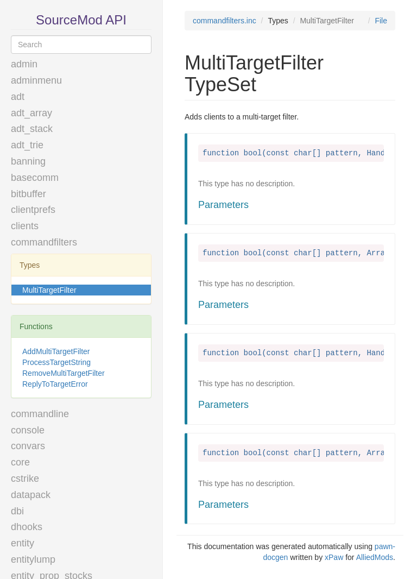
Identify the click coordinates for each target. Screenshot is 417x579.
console (28, 430)
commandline (40, 413)
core (20, 462)
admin (24, 64)
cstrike (25, 478)
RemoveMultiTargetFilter (63, 373)
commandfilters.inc (224, 20)
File (381, 20)
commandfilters (44, 242)
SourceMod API (81, 19)
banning (28, 161)
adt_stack (32, 128)
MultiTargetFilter (49, 290)
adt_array (31, 113)
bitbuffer (28, 193)
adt (17, 96)
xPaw (334, 557)
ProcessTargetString (56, 362)
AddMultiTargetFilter (56, 351)
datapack (30, 494)
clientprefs (33, 209)
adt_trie (27, 145)
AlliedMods (374, 557)
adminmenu (36, 80)
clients (25, 226)
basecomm (35, 177)
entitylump (33, 559)
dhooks (26, 526)
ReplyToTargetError (55, 384)
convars (28, 445)
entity (22, 543)
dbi (17, 511)
